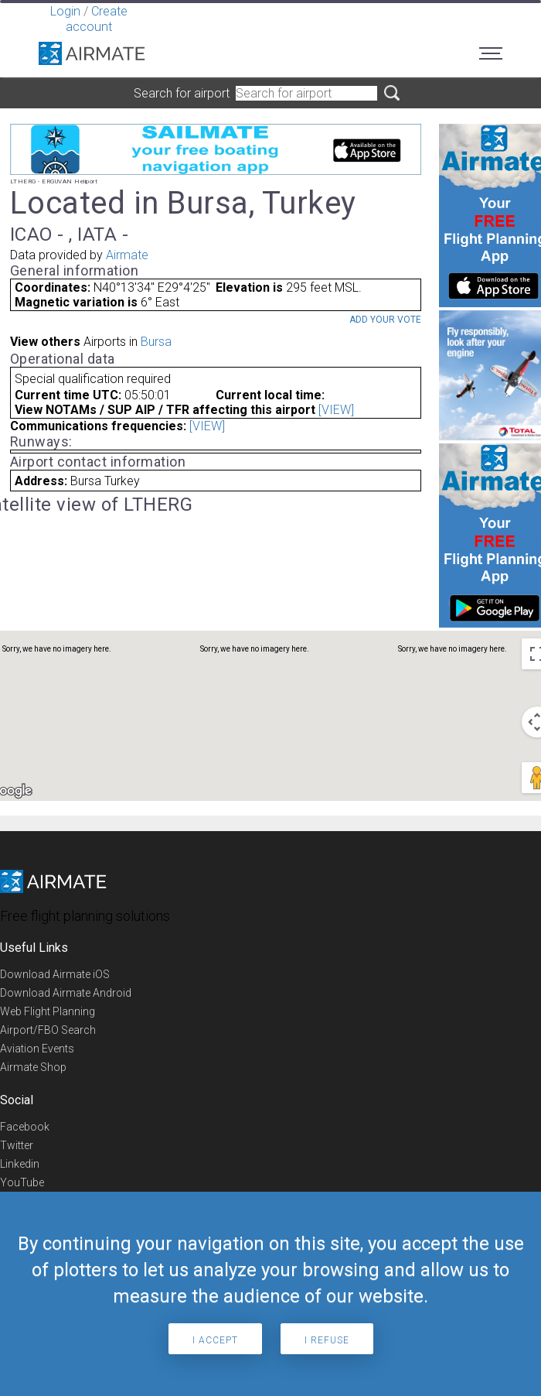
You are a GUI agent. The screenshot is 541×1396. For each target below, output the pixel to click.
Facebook (24, 1127)
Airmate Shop (33, 1067)
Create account (97, 19)
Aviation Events (37, 1048)
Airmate (127, 255)
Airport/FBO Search (48, 1030)
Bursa (156, 341)
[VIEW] (336, 409)
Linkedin (19, 1164)
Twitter (16, 1145)
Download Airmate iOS (55, 974)
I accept (215, 1340)
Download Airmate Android (65, 993)
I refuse (327, 1340)
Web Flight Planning (47, 1011)
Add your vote (385, 319)
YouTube (22, 1182)
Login (65, 11)
